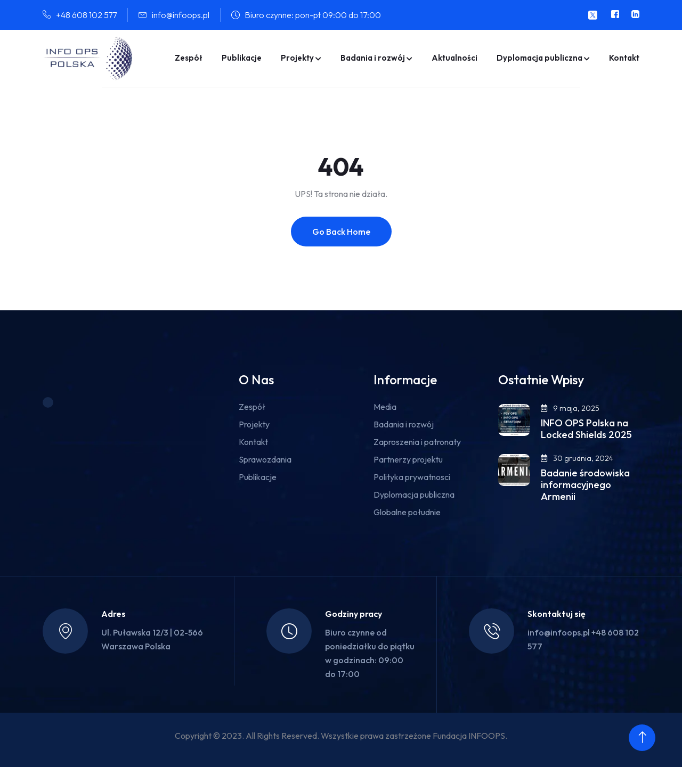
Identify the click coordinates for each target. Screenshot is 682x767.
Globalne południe (407, 512)
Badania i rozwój (372, 58)
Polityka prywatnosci (412, 477)
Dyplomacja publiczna (539, 58)
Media (385, 406)
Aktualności (454, 58)
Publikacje (242, 58)
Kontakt (624, 58)
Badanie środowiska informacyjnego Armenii (585, 484)
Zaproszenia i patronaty (417, 441)
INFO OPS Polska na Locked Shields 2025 (586, 429)
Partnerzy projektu (408, 459)
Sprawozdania (265, 459)
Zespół (188, 58)
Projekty (297, 58)
